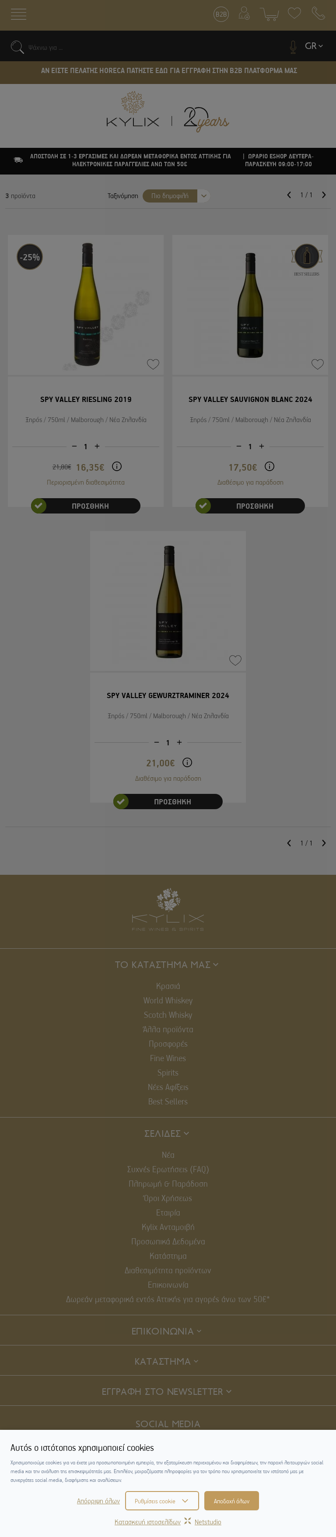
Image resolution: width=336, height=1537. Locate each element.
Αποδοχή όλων (231, 1501)
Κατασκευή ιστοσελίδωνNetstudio (168, 1521)
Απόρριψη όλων (98, 1500)
